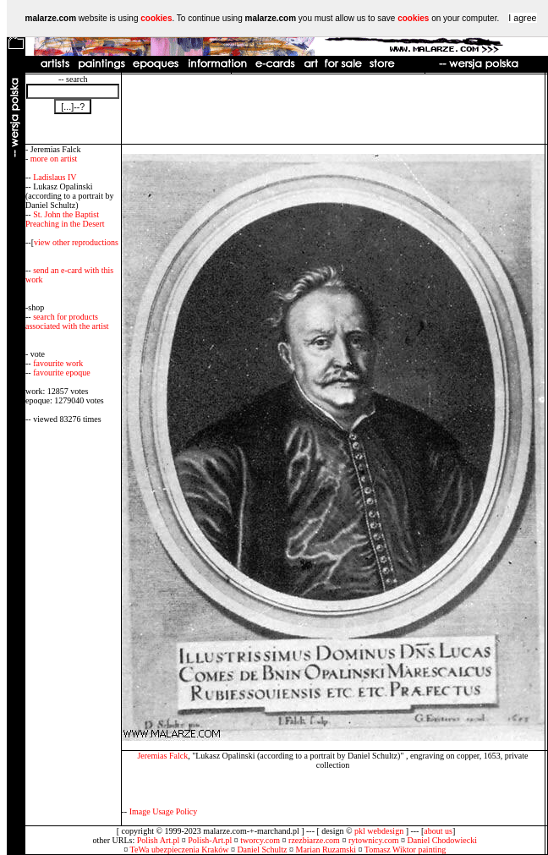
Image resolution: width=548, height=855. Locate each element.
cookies (156, 18)
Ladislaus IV (54, 177)
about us (438, 831)
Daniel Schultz (262, 849)
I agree (522, 18)
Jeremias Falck (162, 755)
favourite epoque (61, 372)
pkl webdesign (378, 831)
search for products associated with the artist (67, 321)
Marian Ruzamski (326, 849)
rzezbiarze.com (314, 840)
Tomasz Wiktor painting (405, 849)
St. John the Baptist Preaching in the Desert (65, 219)
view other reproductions (76, 242)
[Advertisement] (333, 109)
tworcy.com (260, 840)
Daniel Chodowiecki (442, 840)
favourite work (58, 363)
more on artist (54, 158)
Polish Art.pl (158, 840)
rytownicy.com (373, 840)
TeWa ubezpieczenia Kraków (179, 849)
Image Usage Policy (163, 811)
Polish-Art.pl (210, 840)
